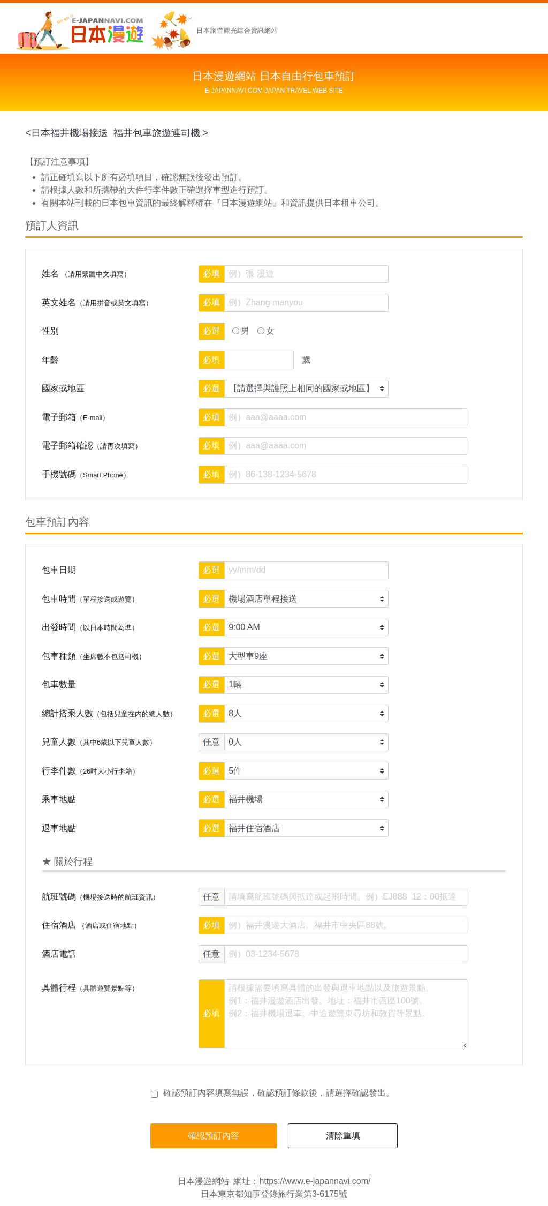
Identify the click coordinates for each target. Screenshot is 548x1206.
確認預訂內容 (213, 1135)
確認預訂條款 (283, 1092)
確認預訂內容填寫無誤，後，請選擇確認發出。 (278, 1092)
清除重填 (343, 1135)
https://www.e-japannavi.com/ (314, 1181)
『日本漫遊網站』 (246, 202)
